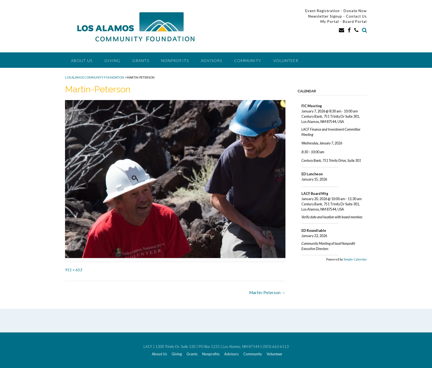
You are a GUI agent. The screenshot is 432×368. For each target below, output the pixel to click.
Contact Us (356, 16)
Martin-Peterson (267, 292)
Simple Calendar (355, 259)
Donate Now (355, 11)
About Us (81, 60)
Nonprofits (175, 60)
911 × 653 (73, 269)
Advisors (211, 60)
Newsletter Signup (325, 16)
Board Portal (355, 21)
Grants (140, 60)
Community (247, 60)
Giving (112, 60)
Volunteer (285, 60)
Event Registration (322, 11)
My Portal (330, 21)
